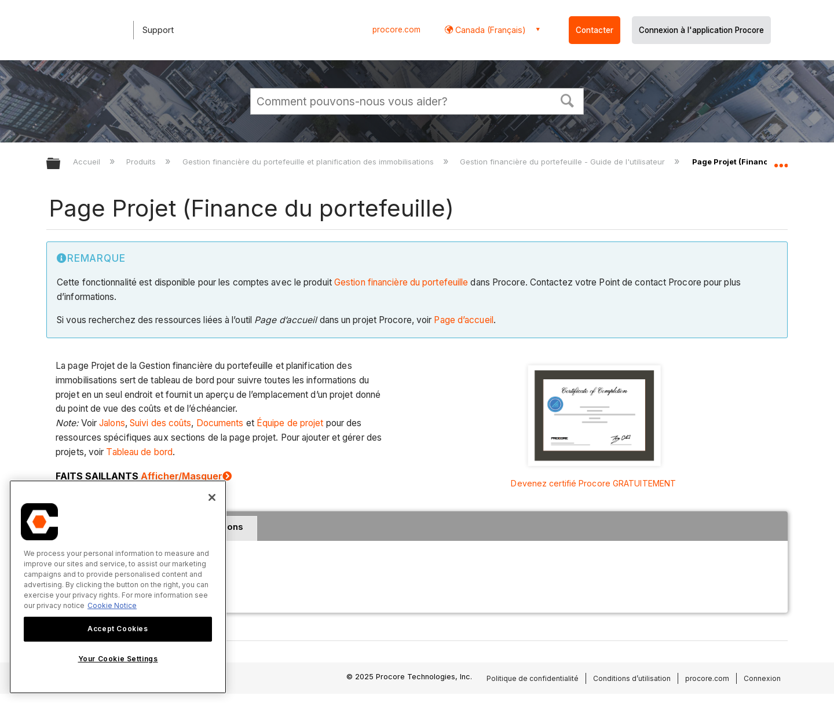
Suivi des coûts (161, 423)
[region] (117, 587)
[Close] (212, 497)
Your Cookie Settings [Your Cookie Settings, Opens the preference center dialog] (118, 658)
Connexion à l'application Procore (701, 30)
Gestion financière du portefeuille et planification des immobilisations (309, 161)
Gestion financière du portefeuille (401, 282)
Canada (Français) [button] (489, 30)
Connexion (762, 678)
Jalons (112, 423)
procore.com (396, 29)
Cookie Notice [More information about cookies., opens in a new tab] (112, 605)
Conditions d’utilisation (632, 678)
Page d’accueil (463, 319)
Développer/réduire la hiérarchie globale (60, 164)
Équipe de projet (290, 423)
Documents (220, 423)
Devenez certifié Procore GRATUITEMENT (593, 483)
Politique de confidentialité (533, 678)
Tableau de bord (139, 451)
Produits (142, 161)
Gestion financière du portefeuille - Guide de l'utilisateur (563, 161)
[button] (567, 99)
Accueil (88, 161)
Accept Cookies (117, 628)
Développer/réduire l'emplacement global (781, 160)
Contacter (594, 30)
